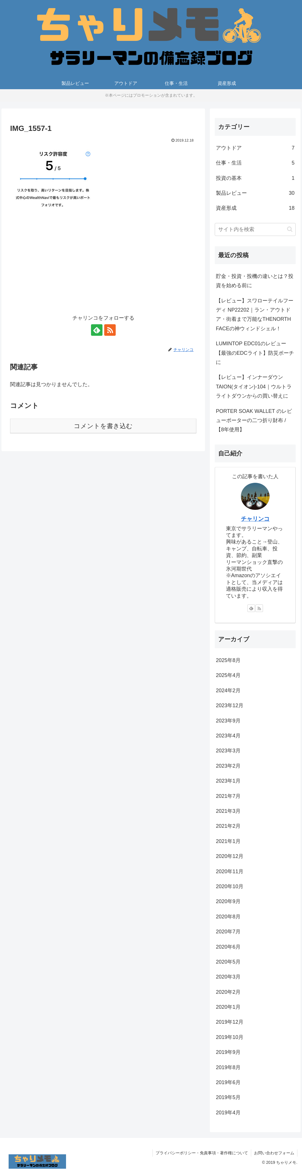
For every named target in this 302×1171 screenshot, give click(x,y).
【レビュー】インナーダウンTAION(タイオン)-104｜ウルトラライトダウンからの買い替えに (254, 386)
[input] (255, 229)
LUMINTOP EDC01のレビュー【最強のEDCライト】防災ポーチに (255, 353)
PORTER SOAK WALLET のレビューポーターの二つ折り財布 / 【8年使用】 (254, 420)
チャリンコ (255, 519)
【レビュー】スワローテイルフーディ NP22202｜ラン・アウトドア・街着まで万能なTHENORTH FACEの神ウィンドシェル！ (254, 314)
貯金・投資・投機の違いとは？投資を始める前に (254, 280)
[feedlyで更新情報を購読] (96, 330)
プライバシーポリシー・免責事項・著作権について (202, 1153)
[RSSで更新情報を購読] (110, 330)
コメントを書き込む (103, 426)
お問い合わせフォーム (274, 1153)
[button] (290, 229)
